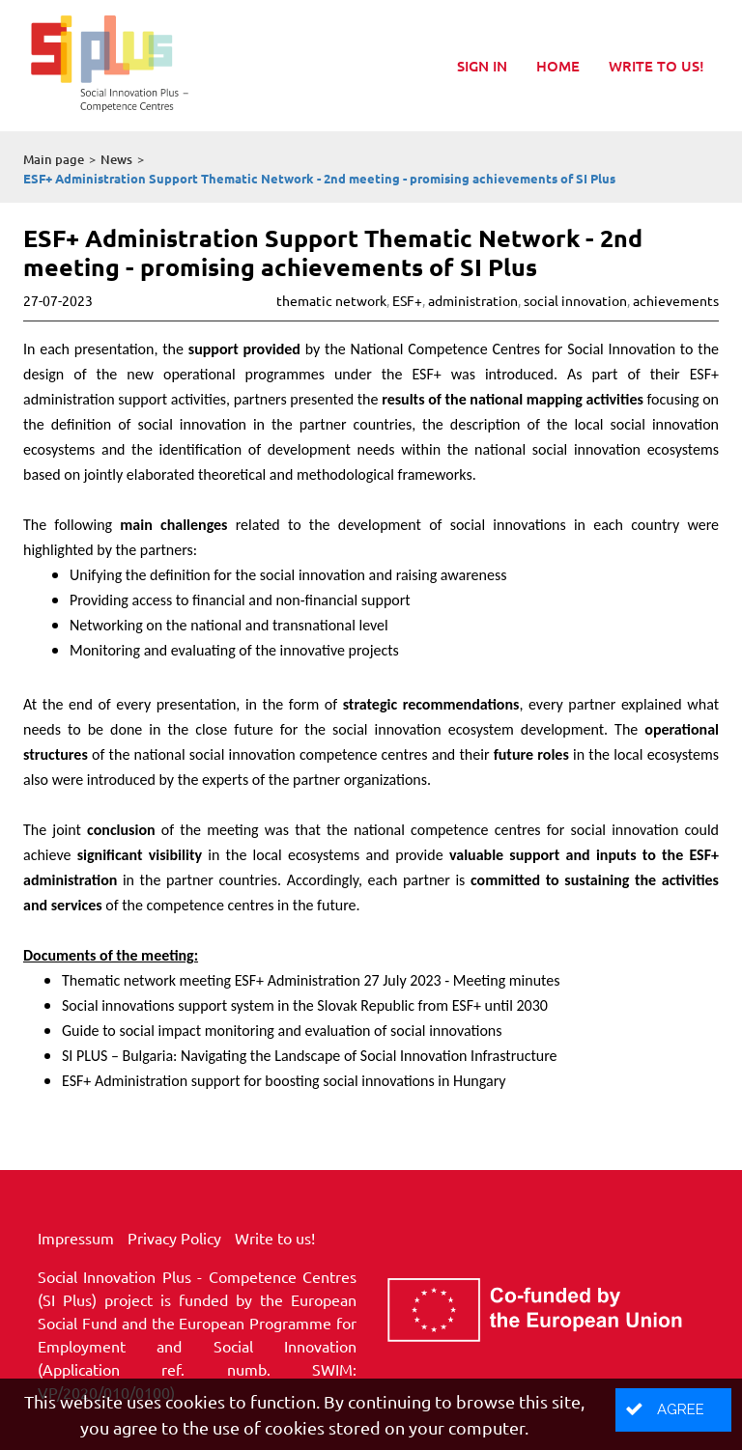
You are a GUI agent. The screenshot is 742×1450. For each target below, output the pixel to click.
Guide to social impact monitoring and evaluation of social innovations (282, 1030)
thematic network (331, 300)
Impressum (76, 1237)
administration (473, 300)
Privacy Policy (174, 1237)
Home (558, 65)
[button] (673, 1410)
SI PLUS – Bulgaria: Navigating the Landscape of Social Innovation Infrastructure (309, 1055)
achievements (676, 300)
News (116, 159)
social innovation (575, 300)
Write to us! (656, 65)
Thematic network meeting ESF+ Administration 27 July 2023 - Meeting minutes (311, 980)
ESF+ (407, 300)
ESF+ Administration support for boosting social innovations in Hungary (284, 1081)
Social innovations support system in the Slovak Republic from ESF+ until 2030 (305, 1005)
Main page (53, 159)
